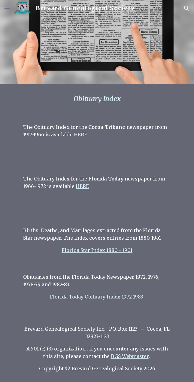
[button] (7, 8)
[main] (97, 99)
